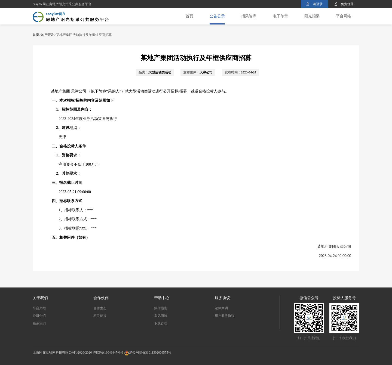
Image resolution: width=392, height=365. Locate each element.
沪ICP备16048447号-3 (108, 352)
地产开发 (47, 35)
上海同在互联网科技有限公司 (54, 352)
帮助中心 (161, 298)
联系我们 (39, 323)
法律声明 (221, 308)
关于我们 (40, 298)
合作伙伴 (101, 298)
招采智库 (248, 16)
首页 (189, 16)
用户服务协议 (224, 316)
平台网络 (343, 16)
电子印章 (280, 16)
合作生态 (99, 308)
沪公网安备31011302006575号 (150, 352)
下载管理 (160, 323)
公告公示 (217, 16)
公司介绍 (39, 316)
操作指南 (160, 308)
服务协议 (222, 298)
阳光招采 (312, 16)
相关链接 (99, 316)
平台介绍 (39, 308)
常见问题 (160, 316)
